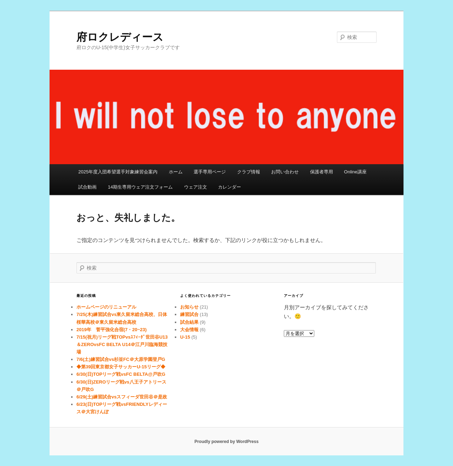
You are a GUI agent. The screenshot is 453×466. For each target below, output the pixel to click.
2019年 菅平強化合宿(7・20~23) (111, 329)
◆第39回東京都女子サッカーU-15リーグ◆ (120, 366)
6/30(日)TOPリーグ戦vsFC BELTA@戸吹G (120, 374)
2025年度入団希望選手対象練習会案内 (117, 171)
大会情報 (189, 329)
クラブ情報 (248, 171)
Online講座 (355, 171)
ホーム (176, 171)
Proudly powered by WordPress (226, 441)
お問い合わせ (285, 171)
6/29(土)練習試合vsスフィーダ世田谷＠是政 (121, 396)
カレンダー (229, 187)
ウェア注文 (195, 187)
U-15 (185, 337)
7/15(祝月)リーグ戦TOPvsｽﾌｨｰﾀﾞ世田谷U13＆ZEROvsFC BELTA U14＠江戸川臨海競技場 (122, 344)
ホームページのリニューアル (106, 307)
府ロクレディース (120, 37)
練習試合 (189, 314)
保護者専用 (321, 171)
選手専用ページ (210, 171)
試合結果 (189, 322)
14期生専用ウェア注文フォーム (140, 187)
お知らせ (189, 307)
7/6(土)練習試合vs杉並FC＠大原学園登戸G (120, 359)
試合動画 (87, 187)
